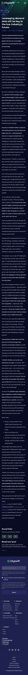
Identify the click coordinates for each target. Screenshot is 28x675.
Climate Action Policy (14, 665)
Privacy (14, 659)
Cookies (14, 661)
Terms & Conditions (14, 663)
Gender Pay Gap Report (14, 667)
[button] (25, 3)
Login (14, 657)
